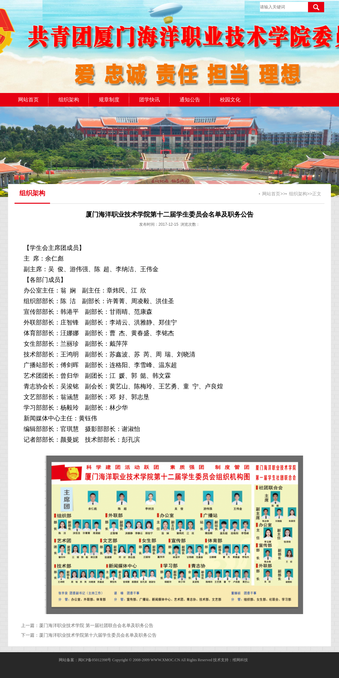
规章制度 (109, 99)
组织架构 (68, 99)
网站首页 (28, 99)
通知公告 (190, 99)
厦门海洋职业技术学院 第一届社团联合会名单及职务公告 (96, 625)
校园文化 (230, 99)
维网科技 (240, 660)
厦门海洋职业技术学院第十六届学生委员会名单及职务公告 (98, 635)
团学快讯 (149, 99)
